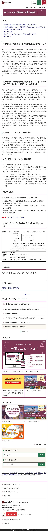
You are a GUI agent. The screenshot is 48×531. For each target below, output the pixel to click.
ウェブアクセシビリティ (11, 492)
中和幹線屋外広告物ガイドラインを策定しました (17, 322)
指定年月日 (7, 36)
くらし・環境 (13, 473)
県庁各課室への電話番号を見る (13, 519)
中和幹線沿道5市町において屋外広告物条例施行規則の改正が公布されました (24, 318)
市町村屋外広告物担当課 (11, 313)
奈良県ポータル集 (41, 444)
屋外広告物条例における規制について (18, 304)
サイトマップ (7, 495)
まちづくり (21, 473)
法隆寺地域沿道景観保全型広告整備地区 (15, 326)
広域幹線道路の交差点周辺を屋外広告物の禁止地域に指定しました (22, 309)
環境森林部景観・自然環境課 (11, 288)
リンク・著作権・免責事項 (11, 488)
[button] (34, 2)
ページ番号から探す (11, 460)
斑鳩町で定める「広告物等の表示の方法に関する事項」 (20, 34)
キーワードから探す (11, 450)
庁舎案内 (6, 523)
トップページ (5, 473)
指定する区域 (8, 32)
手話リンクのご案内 (26, 514)
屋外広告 (40, 473)
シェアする (27, 294)
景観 (35, 473)
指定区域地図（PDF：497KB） (16, 217)
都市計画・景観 (29, 473)
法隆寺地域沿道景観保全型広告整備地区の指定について (20, 24)
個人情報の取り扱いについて (12, 484)
